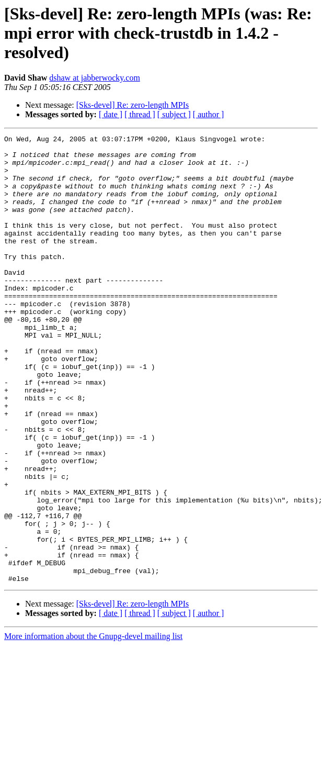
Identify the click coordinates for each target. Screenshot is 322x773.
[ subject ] (174, 114)
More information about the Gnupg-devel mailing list (93, 725)
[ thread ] (139, 114)
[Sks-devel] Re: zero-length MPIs (132, 104)
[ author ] (208, 114)
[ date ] (110, 114)
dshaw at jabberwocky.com (94, 77)
